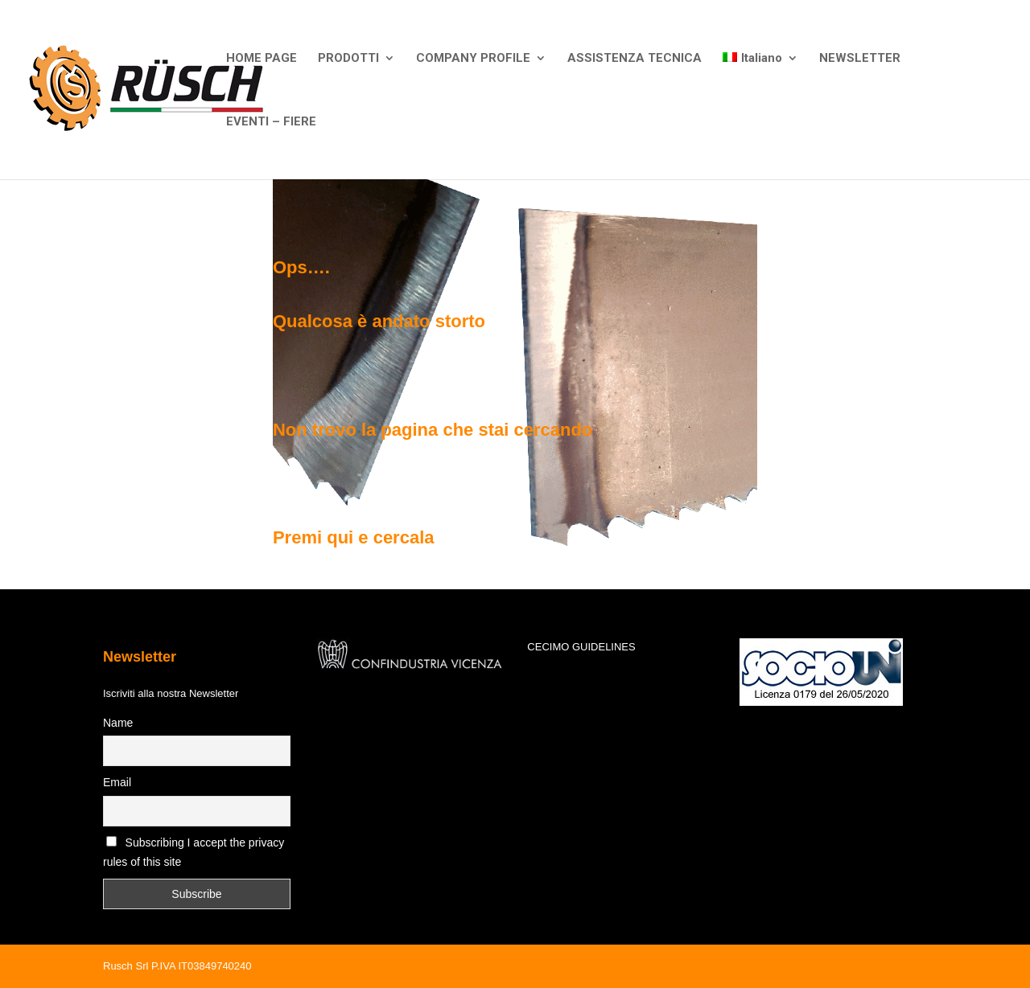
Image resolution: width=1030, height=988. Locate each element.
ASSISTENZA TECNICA (634, 58)
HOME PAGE (261, 58)
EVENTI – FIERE (271, 122)
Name (118, 722)
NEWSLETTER (859, 58)
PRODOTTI (348, 58)
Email (117, 782)
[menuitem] (760, 84)
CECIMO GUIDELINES (581, 647)
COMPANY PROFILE (473, 58)
